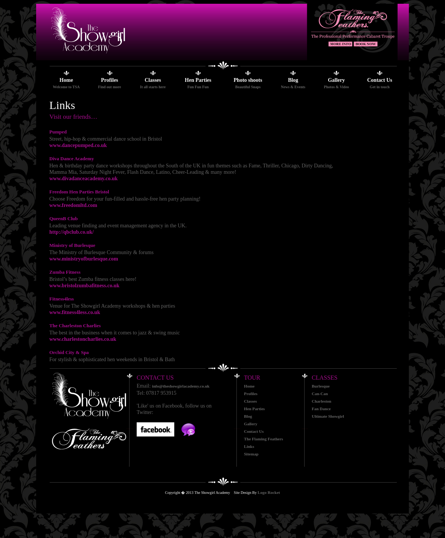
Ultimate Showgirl (328, 416)
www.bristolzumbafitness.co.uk (84, 285)
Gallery (336, 80)
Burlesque (321, 386)
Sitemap (251, 454)
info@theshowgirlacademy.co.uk (181, 386)
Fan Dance (321, 408)
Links (249, 446)
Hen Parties (198, 80)
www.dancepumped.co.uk (78, 145)
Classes (153, 80)
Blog (293, 80)
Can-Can (320, 393)
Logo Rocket (269, 492)
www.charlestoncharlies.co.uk (82, 339)
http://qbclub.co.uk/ (71, 232)
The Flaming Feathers (263, 439)
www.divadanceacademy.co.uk (83, 178)
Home (66, 80)
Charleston (321, 401)
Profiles (109, 80)
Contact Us (379, 80)
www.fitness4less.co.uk (74, 312)
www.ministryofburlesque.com (83, 259)
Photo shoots (248, 80)
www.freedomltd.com (73, 205)
